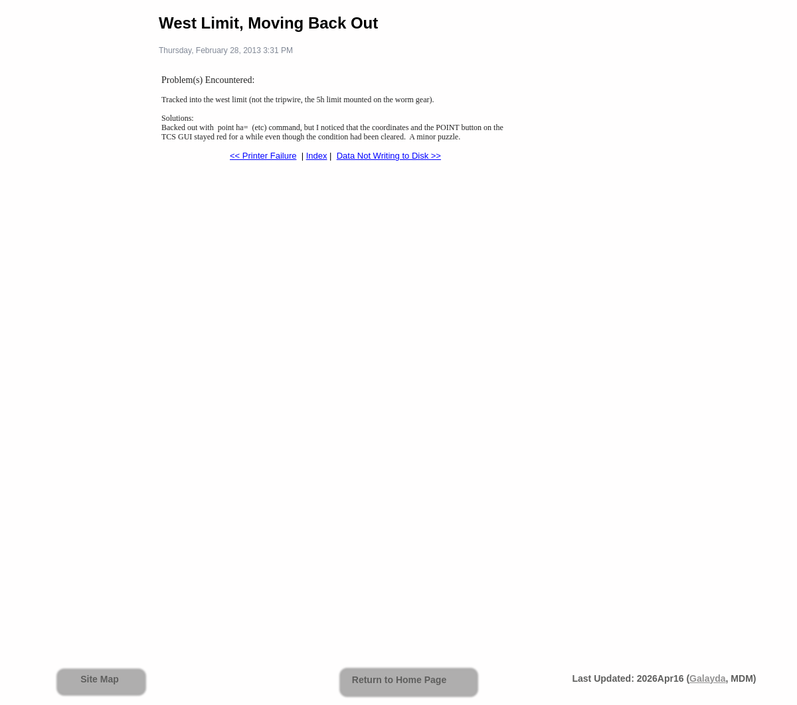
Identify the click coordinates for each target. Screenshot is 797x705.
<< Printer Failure (263, 156)
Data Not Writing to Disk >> (389, 156)
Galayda (707, 678)
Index (316, 156)
